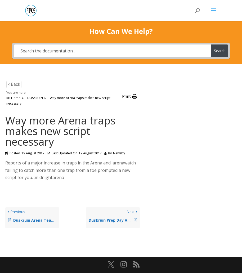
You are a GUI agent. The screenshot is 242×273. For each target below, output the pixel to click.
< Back (14, 84)
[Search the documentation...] (113, 50)
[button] (129, 96)
